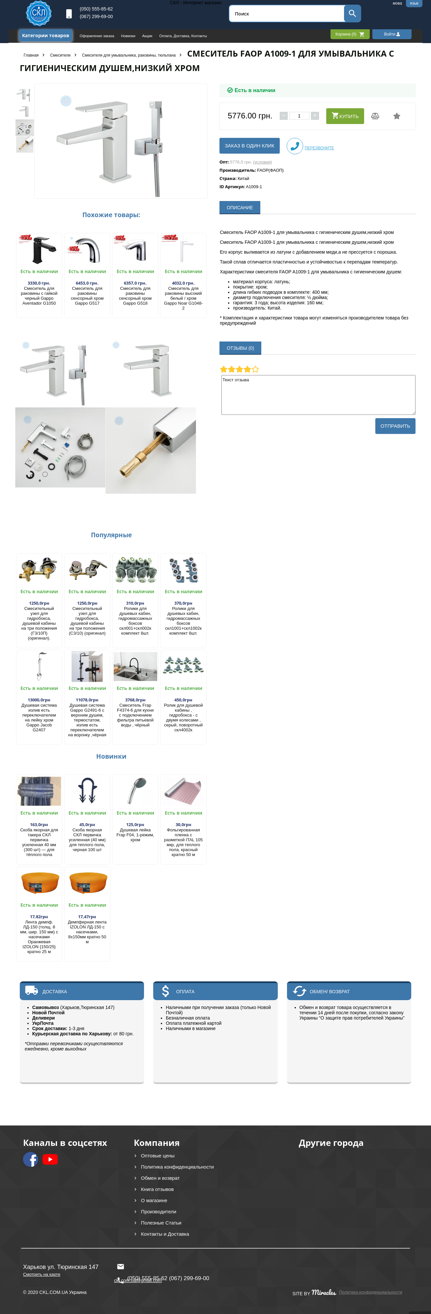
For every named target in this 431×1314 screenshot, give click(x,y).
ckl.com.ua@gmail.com (138, 1267)
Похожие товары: (111, 215)
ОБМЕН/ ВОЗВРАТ (330, 991)
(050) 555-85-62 (96, 9)
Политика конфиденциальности (177, 1167)
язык (414, 3)
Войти (392, 34)
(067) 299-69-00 (96, 16)
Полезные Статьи (161, 1223)
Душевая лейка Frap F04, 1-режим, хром (135, 834)
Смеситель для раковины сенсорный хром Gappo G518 (135, 296)
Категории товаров (45, 35)
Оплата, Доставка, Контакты (183, 36)
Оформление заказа (97, 36)
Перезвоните (310, 146)
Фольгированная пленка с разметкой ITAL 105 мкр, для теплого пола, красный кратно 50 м (183, 842)
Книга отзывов (157, 1189)
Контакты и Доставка (165, 1234)
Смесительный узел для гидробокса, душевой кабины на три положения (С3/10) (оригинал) (87, 621)
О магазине (154, 1200)
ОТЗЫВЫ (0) (240, 348)
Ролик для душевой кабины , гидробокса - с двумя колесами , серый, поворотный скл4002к (183, 717)
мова (397, 3)
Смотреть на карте (41, 1274)
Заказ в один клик (249, 145)
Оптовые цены (158, 1155)
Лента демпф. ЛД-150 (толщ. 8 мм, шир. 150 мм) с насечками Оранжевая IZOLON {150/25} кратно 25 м (39, 937)
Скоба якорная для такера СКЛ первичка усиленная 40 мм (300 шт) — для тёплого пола (39, 842)
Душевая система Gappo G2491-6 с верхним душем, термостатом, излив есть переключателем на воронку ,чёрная (87, 720)
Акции (147, 36)
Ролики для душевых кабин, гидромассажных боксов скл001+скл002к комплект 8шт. (135, 621)
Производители (158, 1211)
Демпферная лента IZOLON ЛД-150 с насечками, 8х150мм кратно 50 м (87, 932)
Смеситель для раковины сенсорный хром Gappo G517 (87, 296)
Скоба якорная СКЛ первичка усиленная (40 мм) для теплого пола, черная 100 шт (87, 839)
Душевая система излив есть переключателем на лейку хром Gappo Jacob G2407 (39, 717)
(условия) (262, 162)
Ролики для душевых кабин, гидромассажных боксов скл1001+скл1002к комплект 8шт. (183, 621)
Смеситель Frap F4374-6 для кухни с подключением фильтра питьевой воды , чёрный (135, 715)
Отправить (395, 426)
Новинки (128, 36)
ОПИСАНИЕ (240, 207)
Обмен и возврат (160, 1178)
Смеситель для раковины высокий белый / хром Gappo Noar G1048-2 (183, 298)
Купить (345, 115)
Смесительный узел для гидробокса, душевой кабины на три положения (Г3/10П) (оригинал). (39, 623)
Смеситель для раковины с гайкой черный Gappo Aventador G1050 (39, 296)
